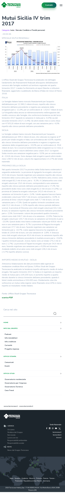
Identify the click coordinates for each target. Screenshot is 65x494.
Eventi (7, 366)
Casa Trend (9, 390)
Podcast (8, 334)
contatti (49, 5)
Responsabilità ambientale (17, 440)
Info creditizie (10, 342)
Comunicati (9, 362)
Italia (11, 478)
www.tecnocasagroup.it (47, 493)
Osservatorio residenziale (15, 379)
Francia (45, 478)
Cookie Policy (34, 493)
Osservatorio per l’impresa (15, 383)
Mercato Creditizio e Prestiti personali (30, 30)
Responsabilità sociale (15, 443)
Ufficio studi (9, 373)
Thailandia (18, 481)
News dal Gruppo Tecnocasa (18, 450)
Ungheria (25, 478)
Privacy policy (14, 493)
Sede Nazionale (55, 425)
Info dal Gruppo (10, 328)
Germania (46, 481)
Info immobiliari (11, 338)
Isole (12, 30)
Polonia (39, 478)
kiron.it (58, 438)
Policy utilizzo (24, 493)
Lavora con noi (12, 438)
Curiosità (8, 345)
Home (5, 322)
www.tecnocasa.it (11, 406)
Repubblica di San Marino (33, 481)
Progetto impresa (12, 349)
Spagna (17, 478)
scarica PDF (7, 297)
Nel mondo (11, 435)
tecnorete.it (57, 435)
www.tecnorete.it (26, 406)
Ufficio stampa (9, 356)
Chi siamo (11, 430)
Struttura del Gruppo (15, 432)
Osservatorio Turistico (14, 387)
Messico (32, 478)
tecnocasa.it (57, 432)
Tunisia (51, 478)
